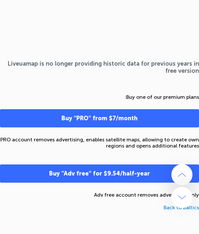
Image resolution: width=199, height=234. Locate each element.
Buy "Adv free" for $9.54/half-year (99, 173)
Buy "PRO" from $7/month (99, 118)
